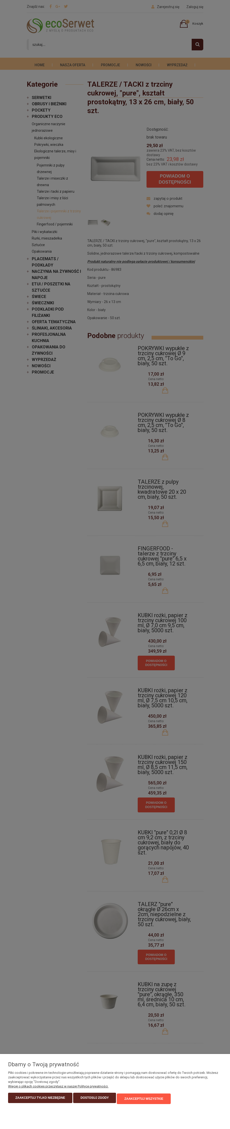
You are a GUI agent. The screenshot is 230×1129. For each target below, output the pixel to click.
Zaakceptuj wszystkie (143, 1099)
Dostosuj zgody (94, 1099)
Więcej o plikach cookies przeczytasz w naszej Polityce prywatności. (58, 1088)
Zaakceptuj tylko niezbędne (40, 1099)
